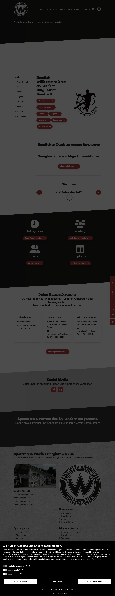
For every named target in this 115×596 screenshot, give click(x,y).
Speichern (57, 581)
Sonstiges (12, 574)
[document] (57, 554)
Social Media (13, 570)
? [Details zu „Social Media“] (23, 570)
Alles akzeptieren (94, 581)
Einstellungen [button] (70, 589)
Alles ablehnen (20, 581)
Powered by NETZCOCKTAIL (57, 594)
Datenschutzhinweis (57, 589)
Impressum (44, 589)
